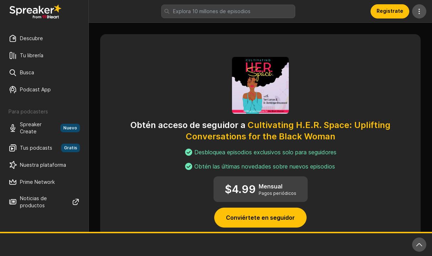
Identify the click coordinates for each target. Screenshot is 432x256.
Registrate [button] (390, 11)
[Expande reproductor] (419, 245)
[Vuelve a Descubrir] (35, 11)
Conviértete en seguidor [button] (260, 217)
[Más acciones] (419, 11)
